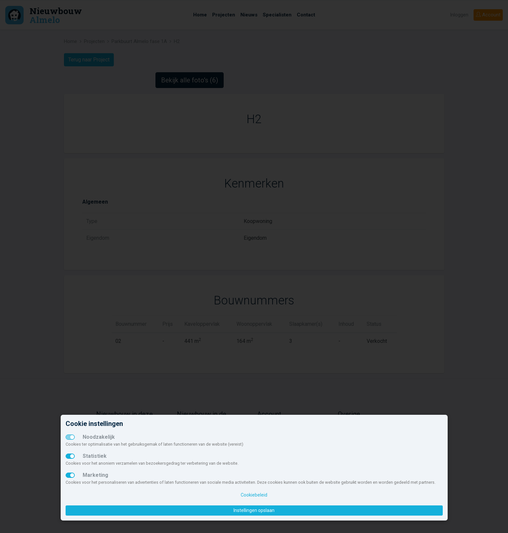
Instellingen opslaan (254, 510)
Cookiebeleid (254, 495)
